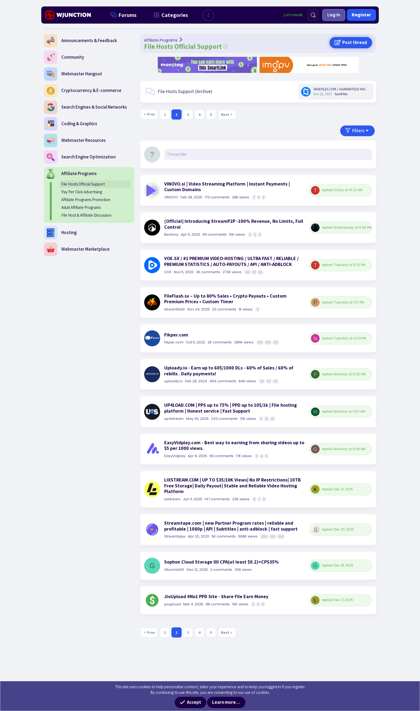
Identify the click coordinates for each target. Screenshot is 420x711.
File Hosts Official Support (83, 184)
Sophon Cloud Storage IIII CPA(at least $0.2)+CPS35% (221, 562)
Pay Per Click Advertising (81, 191)
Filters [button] (358, 131)
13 (272, 419)
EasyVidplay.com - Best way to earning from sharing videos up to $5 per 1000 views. (234, 445)
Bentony (171, 234)
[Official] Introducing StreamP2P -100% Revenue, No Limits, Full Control (233, 224)
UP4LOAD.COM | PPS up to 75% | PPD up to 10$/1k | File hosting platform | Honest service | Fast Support (230, 408)
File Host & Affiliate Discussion (86, 215)
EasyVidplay (174, 455)
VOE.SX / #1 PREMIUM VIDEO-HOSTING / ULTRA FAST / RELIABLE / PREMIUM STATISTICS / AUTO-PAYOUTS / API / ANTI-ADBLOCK (231, 261)
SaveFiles (341, 94)
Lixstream (172, 499)
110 (275, 342)
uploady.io (173, 381)
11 (261, 419)
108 (259, 342)
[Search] (313, 15)
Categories (169, 15)
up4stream (174, 418)
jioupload (172, 604)
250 (264, 536)
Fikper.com (176, 335)
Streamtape (174, 536)
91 (254, 272)
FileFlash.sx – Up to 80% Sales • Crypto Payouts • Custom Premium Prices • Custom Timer (225, 299)
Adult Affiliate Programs (81, 207)
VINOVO (171, 197)
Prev (151, 114)
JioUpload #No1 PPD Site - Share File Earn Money (216, 596)
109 (268, 342)
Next (225, 114)
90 (248, 272)
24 (275, 381)
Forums (122, 15)
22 (262, 381)
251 (272, 536)
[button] (208, 15)
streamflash (174, 309)
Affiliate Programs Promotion (85, 199)
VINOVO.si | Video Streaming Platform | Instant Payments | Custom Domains (227, 186)
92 (260, 272)
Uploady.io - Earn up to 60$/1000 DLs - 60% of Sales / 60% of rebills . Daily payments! (228, 370)
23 (269, 381)
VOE (167, 272)
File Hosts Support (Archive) (185, 91)
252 (281, 536)
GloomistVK (174, 569)
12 (266, 419)
